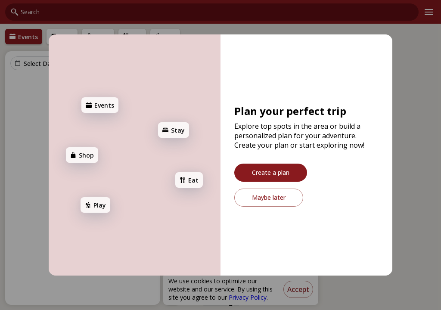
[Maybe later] (268, 198)
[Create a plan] (270, 173)
